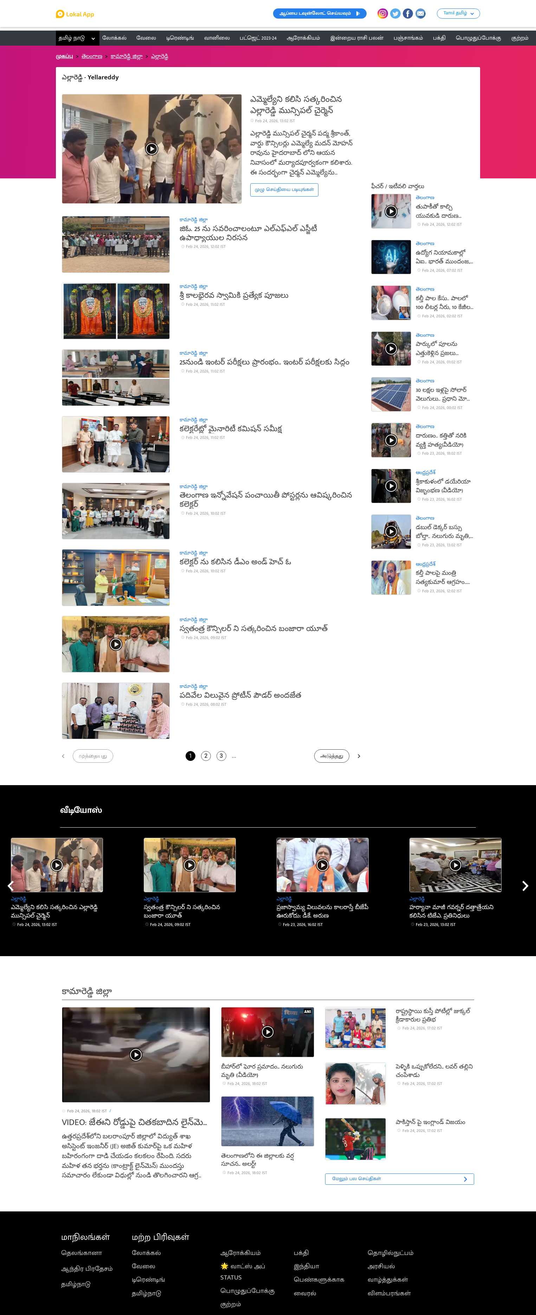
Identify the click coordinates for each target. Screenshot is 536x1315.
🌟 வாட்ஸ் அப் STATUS (242, 1272)
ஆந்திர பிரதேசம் (87, 1268)
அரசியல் (381, 1266)
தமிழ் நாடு (72, 37)
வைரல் (305, 1293)
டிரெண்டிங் (148, 1279)
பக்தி (301, 1252)
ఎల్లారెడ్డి (159, 56)
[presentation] (10, 886)
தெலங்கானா (81, 1252)
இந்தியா (306, 1266)
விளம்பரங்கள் (389, 1293)
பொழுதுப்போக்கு (247, 1290)
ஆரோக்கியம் (240, 1252)
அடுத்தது (331, 755)
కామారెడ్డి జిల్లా (127, 56)
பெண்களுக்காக (319, 1279)
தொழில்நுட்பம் (391, 1252)
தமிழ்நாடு (76, 1284)
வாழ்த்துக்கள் (388, 1279)
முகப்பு (64, 56)
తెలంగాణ (92, 56)
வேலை (143, 1266)
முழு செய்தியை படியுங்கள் (284, 189)
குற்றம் (230, 1304)
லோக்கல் (146, 1252)
